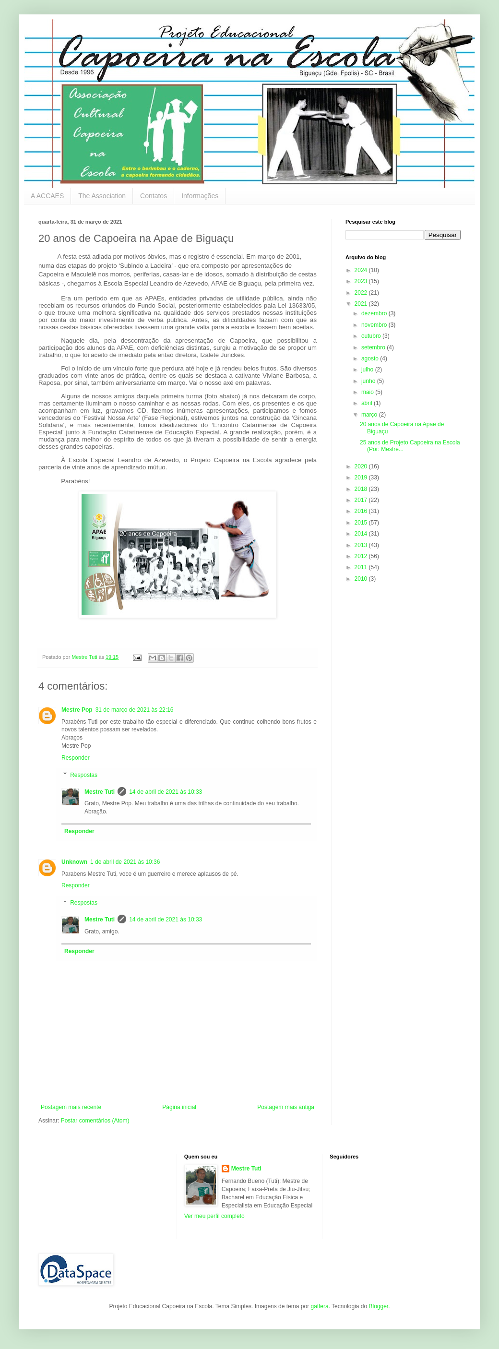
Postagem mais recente (71, 1107)
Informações (199, 196)
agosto (370, 358)
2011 (362, 567)
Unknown (74, 862)
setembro (374, 347)
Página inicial (179, 1107)
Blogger (378, 1306)
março (370, 414)
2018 (362, 489)
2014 (362, 533)
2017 (362, 500)
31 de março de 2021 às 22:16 (134, 709)
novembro (375, 325)
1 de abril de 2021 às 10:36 (125, 862)
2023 (362, 281)
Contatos (153, 196)
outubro (371, 336)
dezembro (375, 313)
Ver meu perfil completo (214, 1216)
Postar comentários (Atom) (95, 1120)
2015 (362, 522)
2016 (362, 511)
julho (368, 369)
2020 (362, 466)
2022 (362, 292)
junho (369, 381)
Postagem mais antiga (285, 1107)
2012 (362, 556)
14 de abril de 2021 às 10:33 (165, 791)
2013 (362, 545)
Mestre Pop (77, 709)
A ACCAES (47, 196)
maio (368, 392)
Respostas (83, 775)
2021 (362, 303)
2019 (362, 477)
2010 (362, 578)
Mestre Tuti (99, 791)
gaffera (319, 1306)
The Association (102, 196)
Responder (75, 757)
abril (367, 403)
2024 (362, 270)
